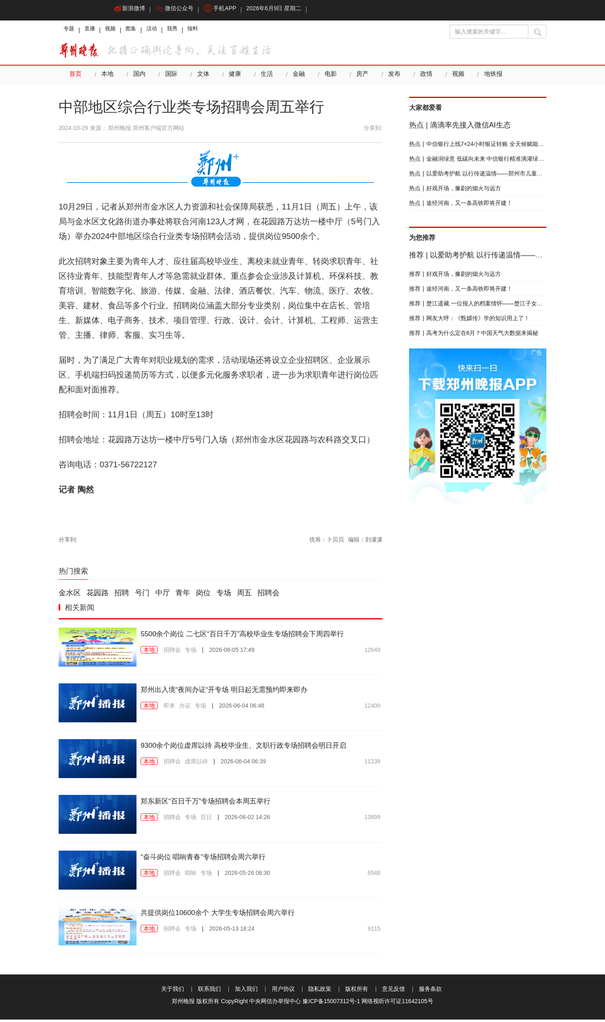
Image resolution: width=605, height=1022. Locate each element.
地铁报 (489, 77)
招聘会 (268, 595)
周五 (244, 595)
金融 (296, 77)
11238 (372, 775)
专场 (223, 595)
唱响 (190, 875)
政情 (422, 77)
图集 (139, 30)
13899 (372, 819)
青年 (182, 595)
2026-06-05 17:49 (232, 652)
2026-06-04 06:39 (243, 775)
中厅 (162, 595)
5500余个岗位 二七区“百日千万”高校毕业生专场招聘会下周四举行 (260, 635)
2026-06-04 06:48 (241, 708)
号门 (142, 595)
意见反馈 (393, 991)
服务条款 (430, 991)
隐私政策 (319, 991)
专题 (70, 30)
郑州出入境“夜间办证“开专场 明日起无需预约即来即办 (239, 691)
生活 (264, 77)
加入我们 (246, 991)
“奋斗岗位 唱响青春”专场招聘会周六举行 (214, 858)
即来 (169, 708)
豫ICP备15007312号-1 (331, 1003)
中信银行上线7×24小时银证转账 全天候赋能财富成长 (485, 146)
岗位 (203, 595)
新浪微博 (130, 10)
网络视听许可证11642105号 (397, 1003)
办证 (185, 708)
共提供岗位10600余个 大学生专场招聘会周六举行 (231, 914)
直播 (93, 30)
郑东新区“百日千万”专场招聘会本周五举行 (217, 803)
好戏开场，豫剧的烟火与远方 (455, 190)
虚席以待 (196, 775)
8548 (374, 875)
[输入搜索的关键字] (489, 32)
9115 (374, 931)
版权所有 (356, 991)
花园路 (97, 595)
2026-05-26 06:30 (247, 875)
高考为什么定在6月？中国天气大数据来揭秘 (473, 335)
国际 (170, 77)
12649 (372, 652)
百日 (206, 819)
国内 (138, 77)
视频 (116, 30)
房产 (359, 77)
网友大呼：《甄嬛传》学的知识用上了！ (469, 320)
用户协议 (283, 991)
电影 (327, 77)
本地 (107, 77)
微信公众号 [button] (178, 10)
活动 (162, 30)
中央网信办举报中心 (275, 1003)
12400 (372, 708)
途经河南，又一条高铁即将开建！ (460, 205)
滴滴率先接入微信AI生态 (460, 127)
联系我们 (209, 991)
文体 (201, 77)
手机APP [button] (225, 10)
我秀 (185, 30)
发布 (391, 77)
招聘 (121, 595)
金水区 (70, 595)
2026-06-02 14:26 (247, 819)
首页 (75, 77)
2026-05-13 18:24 (232, 931)
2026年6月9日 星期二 (281, 10)
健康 (233, 77)
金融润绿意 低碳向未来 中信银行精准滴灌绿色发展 (482, 161)
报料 (207, 30)
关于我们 (172, 991)
